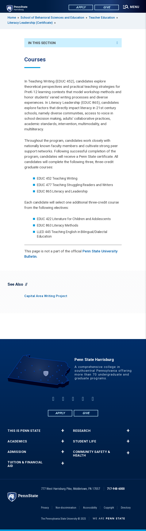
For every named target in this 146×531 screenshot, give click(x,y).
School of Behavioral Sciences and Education (52, 17)
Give (106, 7)
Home (12, 17)
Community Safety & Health (91, 453)
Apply (80, 7)
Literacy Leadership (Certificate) (30, 23)
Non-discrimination (66, 507)
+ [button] (62, 431)
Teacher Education (102, 17)
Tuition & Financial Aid (25, 464)
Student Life (84, 441)
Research (81, 431)
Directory (126, 507)
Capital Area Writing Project (45, 296)
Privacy (45, 507)
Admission (17, 452)
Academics (17, 441)
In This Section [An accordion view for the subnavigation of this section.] (73, 43)
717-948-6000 (116, 489)
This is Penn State (24, 431)
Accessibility (90, 507)
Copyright (109, 507)
